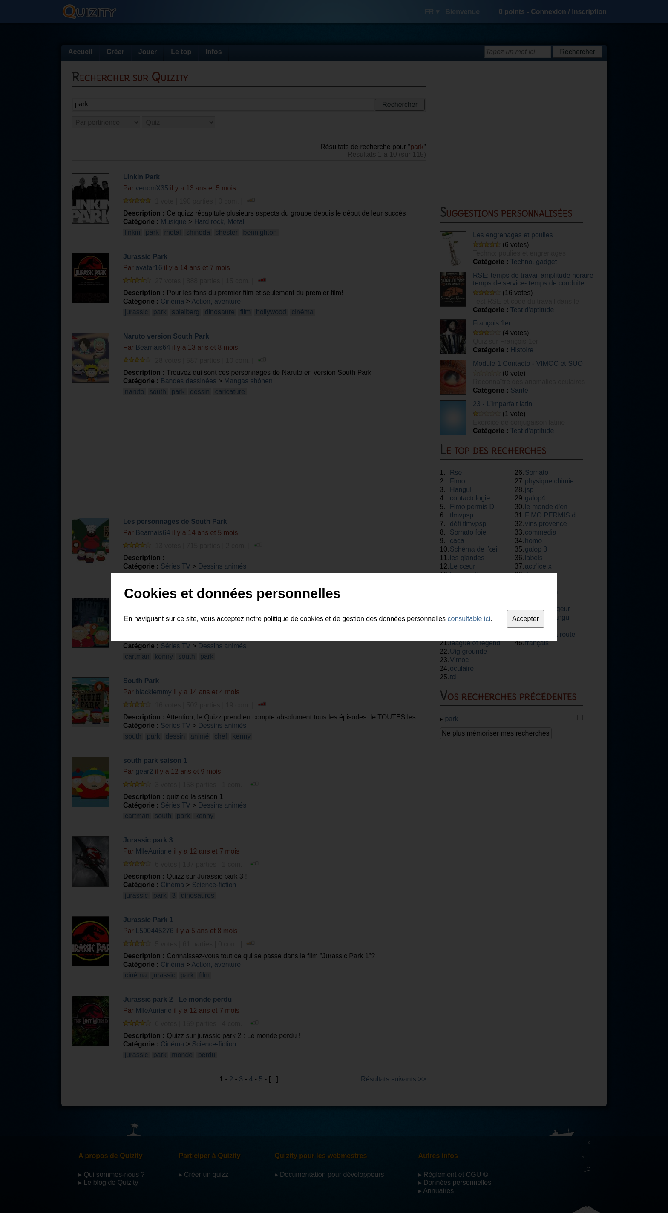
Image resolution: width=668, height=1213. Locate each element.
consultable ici (469, 618)
